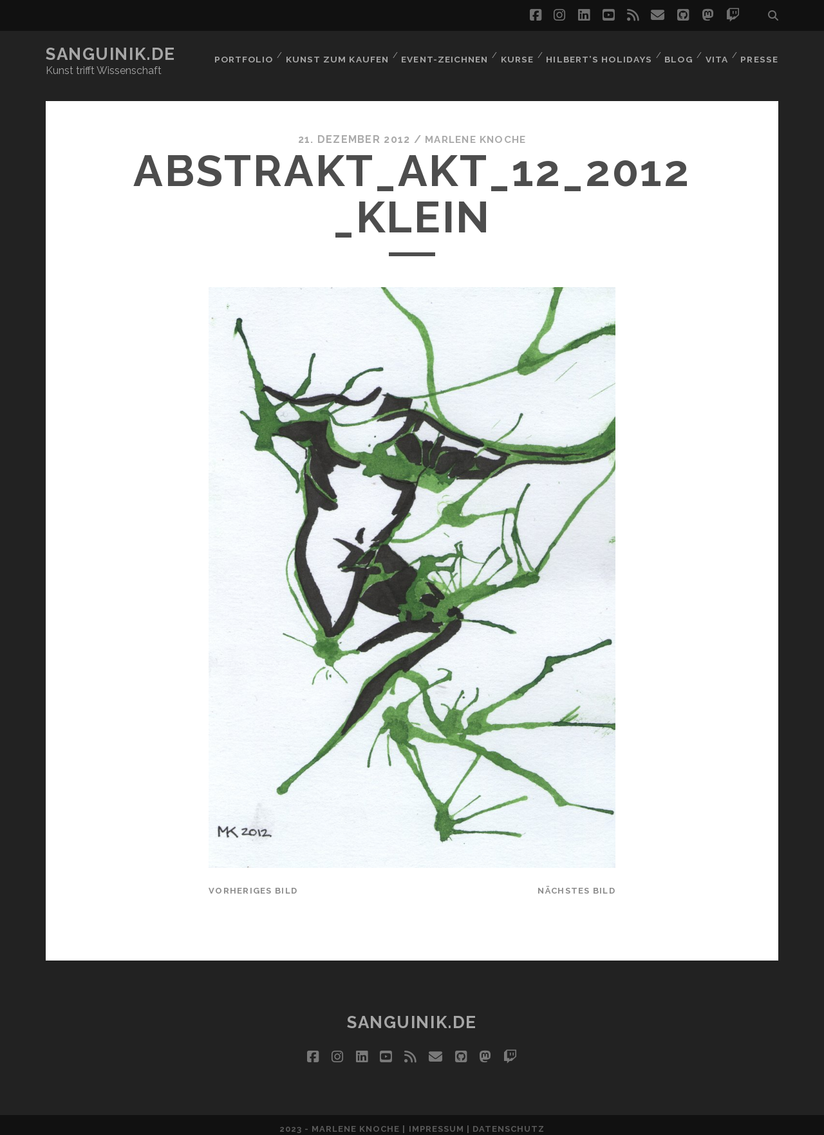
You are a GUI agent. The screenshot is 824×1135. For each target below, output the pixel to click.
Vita (716, 54)
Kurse (515, 54)
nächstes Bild (576, 883)
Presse (760, 54)
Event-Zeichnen (442, 54)
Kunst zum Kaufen (334, 54)
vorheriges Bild (253, 883)
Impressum (436, 1121)
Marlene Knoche (475, 132)
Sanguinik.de (111, 54)
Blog (675, 54)
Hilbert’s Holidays (597, 54)
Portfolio (241, 54)
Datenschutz (509, 1121)
